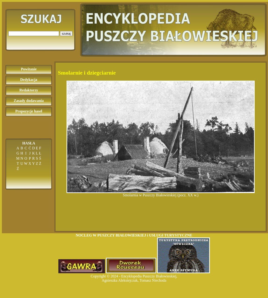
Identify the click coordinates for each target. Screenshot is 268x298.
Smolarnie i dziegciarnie (87, 73)
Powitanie (29, 69)
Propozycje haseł (28, 111)
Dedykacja (28, 80)
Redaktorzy (28, 90)
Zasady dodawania (29, 101)
